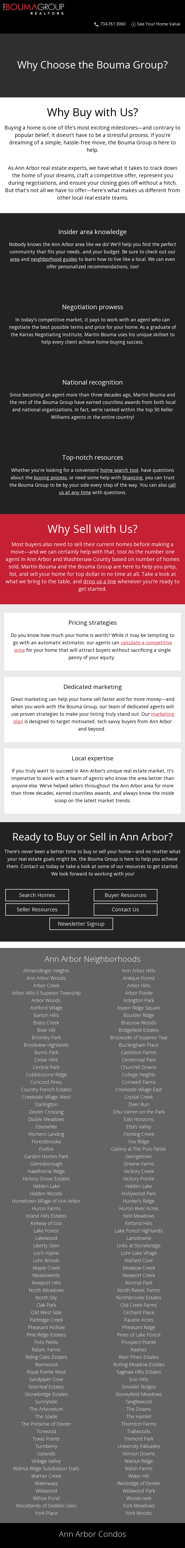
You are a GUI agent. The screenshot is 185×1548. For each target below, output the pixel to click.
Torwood (46, 1431)
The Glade (46, 1416)
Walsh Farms (139, 1468)
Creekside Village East (138, 1089)
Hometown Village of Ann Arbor (46, 1201)
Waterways (46, 1483)
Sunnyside (46, 1401)
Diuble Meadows (46, 1119)
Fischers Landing (46, 1134)
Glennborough (46, 1164)
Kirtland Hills (138, 1223)
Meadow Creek (139, 1268)
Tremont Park (138, 1438)
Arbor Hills (138, 985)
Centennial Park (139, 1060)
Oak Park (46, 1305)
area (15, 259)
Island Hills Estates (46, 1216)
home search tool (119, 470)
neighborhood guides (54, 259)
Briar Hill (46, 1030)
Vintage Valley (46, 1461)
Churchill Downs (139, 1067)
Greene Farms (138, 1164)
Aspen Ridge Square (139, 1007)
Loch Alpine (46, 1253)
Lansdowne (138, 1238)
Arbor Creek (46, 985)
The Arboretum (46, 1409)
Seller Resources (37, 909)
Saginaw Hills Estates (139, 1372)
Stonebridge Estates (46, 1394)
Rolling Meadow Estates (139, 1364)
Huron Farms (46, 1208)
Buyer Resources (126, 895)
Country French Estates (46, 1089)
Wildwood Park (139, 1490)
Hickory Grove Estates (46, 1178)
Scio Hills (138, 1379)
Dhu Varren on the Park (139, 1112)
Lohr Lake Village (139, 1253)
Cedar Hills (46, 1060)
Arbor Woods (46, 1000)
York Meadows (139, 1505)
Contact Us (125, 909)
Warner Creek (46, 1476)
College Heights (139, 1074)
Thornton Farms (138, 1424)
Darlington (46, 1104)
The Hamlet (138, 1416)
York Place (46, 1513)
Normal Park (138, 1282)
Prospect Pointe (138, 1342)
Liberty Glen (46, 1245)
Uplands (46, 1453)
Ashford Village (46, 1007)
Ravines (139, 1349)
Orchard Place (138, 1312)
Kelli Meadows (138, 1216)
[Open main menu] (9, 24)
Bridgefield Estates (139, 1030)
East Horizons (139, 1119)
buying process (50, 477)
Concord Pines (46, 1082)
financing (132, 477)
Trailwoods (138, 1431)
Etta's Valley (138, 1126)
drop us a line (99, 581)
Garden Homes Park (46, 1156)
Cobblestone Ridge (46, 1074)
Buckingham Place (138, 1045)
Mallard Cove (138, 1260)
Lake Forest (46, 1230)
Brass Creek (46, 1022)
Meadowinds (46, 1275)
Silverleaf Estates (46, 1386)
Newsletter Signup (81, 923)
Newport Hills (46, 1282)
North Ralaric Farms (138, 1290)
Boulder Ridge (138, 1015)
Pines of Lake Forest (139, 1334)
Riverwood (46, 1364)
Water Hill (138, 1476)
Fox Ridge (138, 1141)
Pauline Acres (138, 1320)
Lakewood (46, 1238)
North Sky (46, 1297)
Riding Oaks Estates (46, 1357)
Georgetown (138, 1156)
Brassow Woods (138, 1022)
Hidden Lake (46, 1186)
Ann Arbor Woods (46, 978)
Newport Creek (138, 1275)
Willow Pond (46, 1498)
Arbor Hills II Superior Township (46, 993)
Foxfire (46, 1149)
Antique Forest (139, 978)
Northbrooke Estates (138, 1297)
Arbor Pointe (139, 993)
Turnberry (46, 1446)
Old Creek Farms (139, 1305)
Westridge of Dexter (138, 1483)
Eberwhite (46, 1126)
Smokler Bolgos (139, 1386)
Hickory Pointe (138, 1178)
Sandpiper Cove (46, 1379)
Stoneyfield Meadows (138, 1394)
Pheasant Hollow (46, 1327)
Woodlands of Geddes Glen (46, 1505)
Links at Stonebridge (139, 1245)
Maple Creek (46, 1268)
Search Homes (37, 895)
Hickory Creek (139, 1171)
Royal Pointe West (46, 1372)
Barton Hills (46, 1015)
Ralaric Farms (46, 1349)
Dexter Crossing (46, 1112)
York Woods (139, 1513)
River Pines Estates (139, 1357)
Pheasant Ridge (138, 1327)
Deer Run (138, 1104)
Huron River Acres (138, 1208)
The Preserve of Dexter (46, 1424)
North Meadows (46, 1290)
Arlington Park (138, 1000)
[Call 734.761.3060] (110, 24)
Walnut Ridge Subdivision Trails (46, 1468)
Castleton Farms (138, 1052)
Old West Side (46, 1312)
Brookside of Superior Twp (138, 1037)
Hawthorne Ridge (46, 1171)
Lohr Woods (46, 1260)
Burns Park (46, 1052)
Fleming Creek (138, 1134)
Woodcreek (138, 1498)
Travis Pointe (46, 1438)
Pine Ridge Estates (46, 1334)
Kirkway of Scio (46, 1223)
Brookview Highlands (46, 1045)
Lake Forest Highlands (139, 1230)
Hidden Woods (46, 1193)
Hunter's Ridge (138, 1201)
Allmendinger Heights (46, 970)
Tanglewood (139, 1401)
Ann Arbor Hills (138, 970)
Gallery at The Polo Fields (138, 1149)
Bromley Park (46, 1037)
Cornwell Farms (139, 1082)
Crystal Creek (138, 1097)
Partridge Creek (46, 1320)
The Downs (139, 1409)
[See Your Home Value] (155, 24)
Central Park (46, 1067)
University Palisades (139, 1446)
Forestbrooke (46, 1141)
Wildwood (46, 1490)
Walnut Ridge (138, 1461)
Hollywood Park (139, 1193)
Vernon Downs (139, 1453)
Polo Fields (46, 1342)
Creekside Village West (46, 1097)
